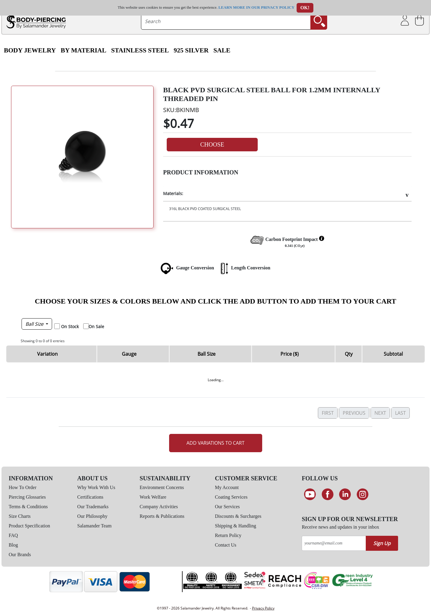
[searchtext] (226, 21)
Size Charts (20, 516)
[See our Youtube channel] (310, 494)
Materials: (173, 193)
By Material (83, 50)
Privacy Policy (263, 608)
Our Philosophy (92, 516)
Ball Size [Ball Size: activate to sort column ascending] (207, 354)
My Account (227, 487)
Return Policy (228, 535)
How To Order (23, 487)
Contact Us (225, 544)
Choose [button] (212, 144)
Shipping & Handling (235, 525)
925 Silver (191, 50)
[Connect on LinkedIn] (345, 494)
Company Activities (159, 506)
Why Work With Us (96, 487)
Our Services (227, 506)
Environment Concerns (162, 487)
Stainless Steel (140, 50)
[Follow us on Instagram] (362, 494)
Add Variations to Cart (215, 443)
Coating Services (231, 497)
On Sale (96, 326)
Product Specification (29, 525)
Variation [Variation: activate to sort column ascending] (47, 354)
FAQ (13, 535)
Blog (13, 544)
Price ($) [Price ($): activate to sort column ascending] (289, 354)
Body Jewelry (30, 50)
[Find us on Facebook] (327, 494)
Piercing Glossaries (27, 497)
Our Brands (20, 554)
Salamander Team (94, 525)
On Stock (70, 326)
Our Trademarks (92, 506)
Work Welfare (153, 497)
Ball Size (35, 324)
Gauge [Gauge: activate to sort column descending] (129, 354)
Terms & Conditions (28, 506)
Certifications (90, 497)
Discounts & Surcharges (238, 516)
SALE (221, 50)
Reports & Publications (162, 516)
